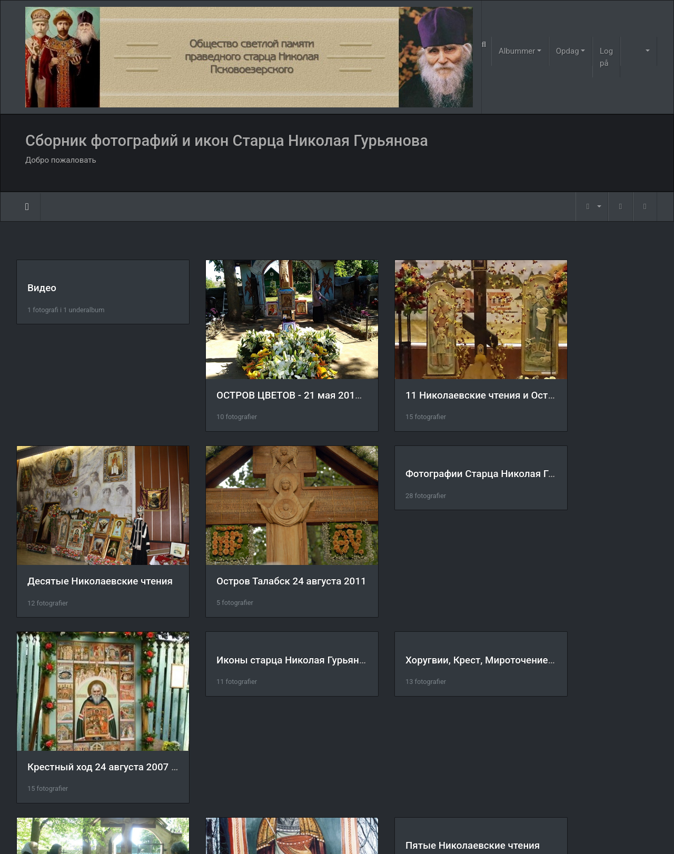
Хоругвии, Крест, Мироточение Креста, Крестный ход (150, 626)
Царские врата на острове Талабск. (438, 716)
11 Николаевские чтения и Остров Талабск (455, 378)
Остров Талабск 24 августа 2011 (102, 547)
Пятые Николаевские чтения (587, 626)
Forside (27, 207)
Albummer (517, 51)
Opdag (567, 51)
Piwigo (353, 832)
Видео (41, 288)
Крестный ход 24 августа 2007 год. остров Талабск (474, 547)
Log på (606, 57)
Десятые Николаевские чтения (593, 378)
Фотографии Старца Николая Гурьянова (285, 457)
